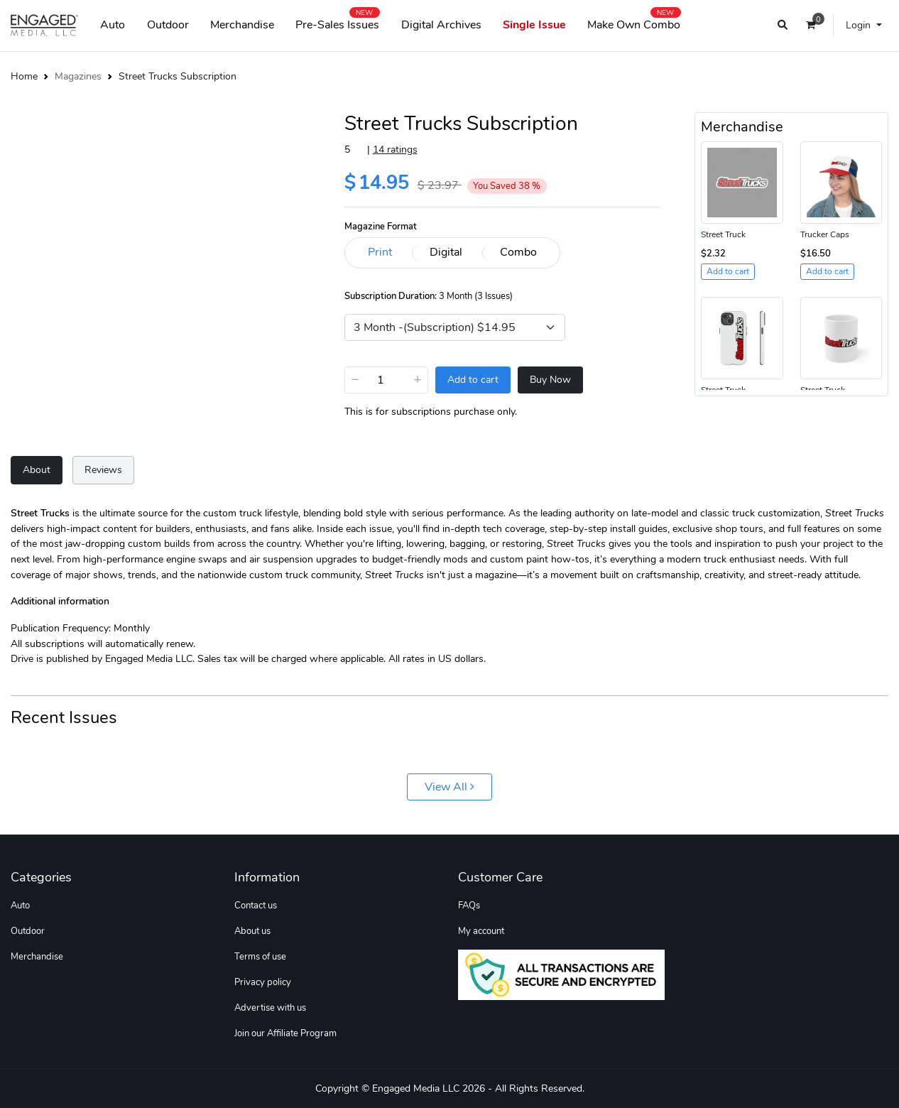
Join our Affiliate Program (285, 1033)
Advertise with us (270, 1007)
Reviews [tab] (103, 469)
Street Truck (723, 234)
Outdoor (168, 25)
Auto (112, 25)
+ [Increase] (417, 379)
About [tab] (36, 469)
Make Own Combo (633, 22)
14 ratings (395, 149)
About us (252, 931)
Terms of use (260, 956)
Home (24, 76)
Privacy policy (262, 982)
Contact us (255, 905)
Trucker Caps (824, 234)
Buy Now (550, 379)
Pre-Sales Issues (337, 22)
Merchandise (242, 25)
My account (481, 931)
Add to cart (472, 379)
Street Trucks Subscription (177, 76)
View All (449, 787)
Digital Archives (441, 25)
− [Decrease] (355, 379)
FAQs (469, 905)
